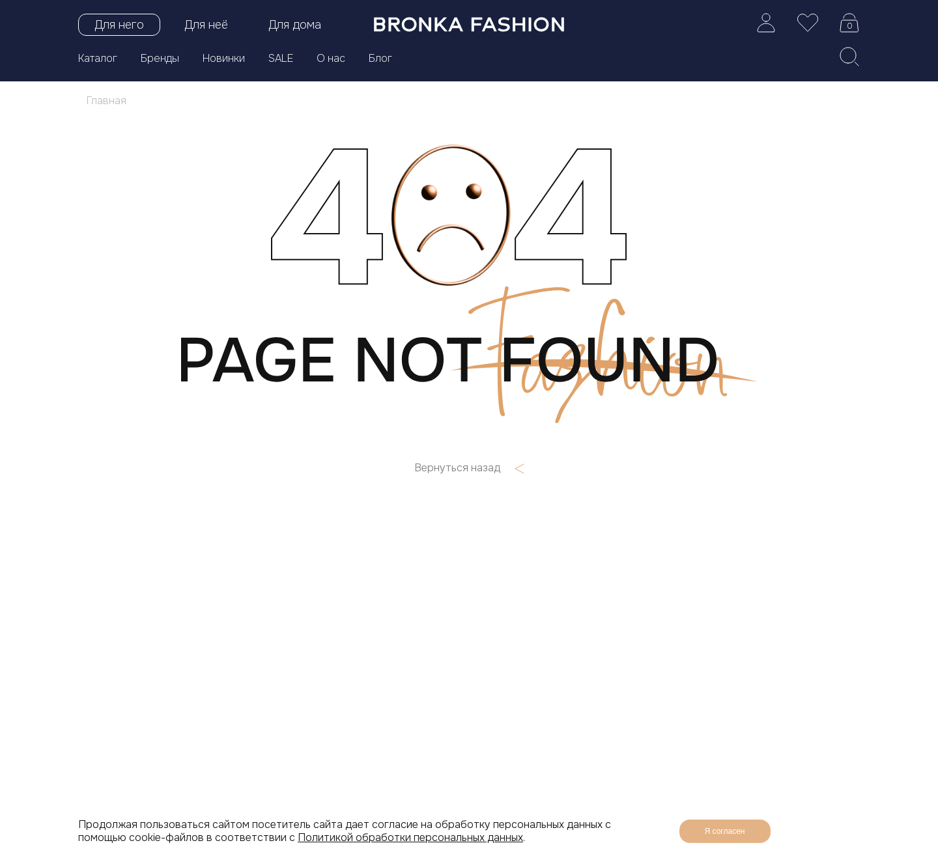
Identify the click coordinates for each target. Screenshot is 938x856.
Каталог (97, 58)
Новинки (224, 58)
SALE (280, 58)
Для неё (206, 25)
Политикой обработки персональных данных (410, 837)
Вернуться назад (469, 468)
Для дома (294, 25)
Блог (380, 58)
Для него (119, 25)
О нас (331, 58)
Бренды (160, 58)
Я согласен (725, 831)
